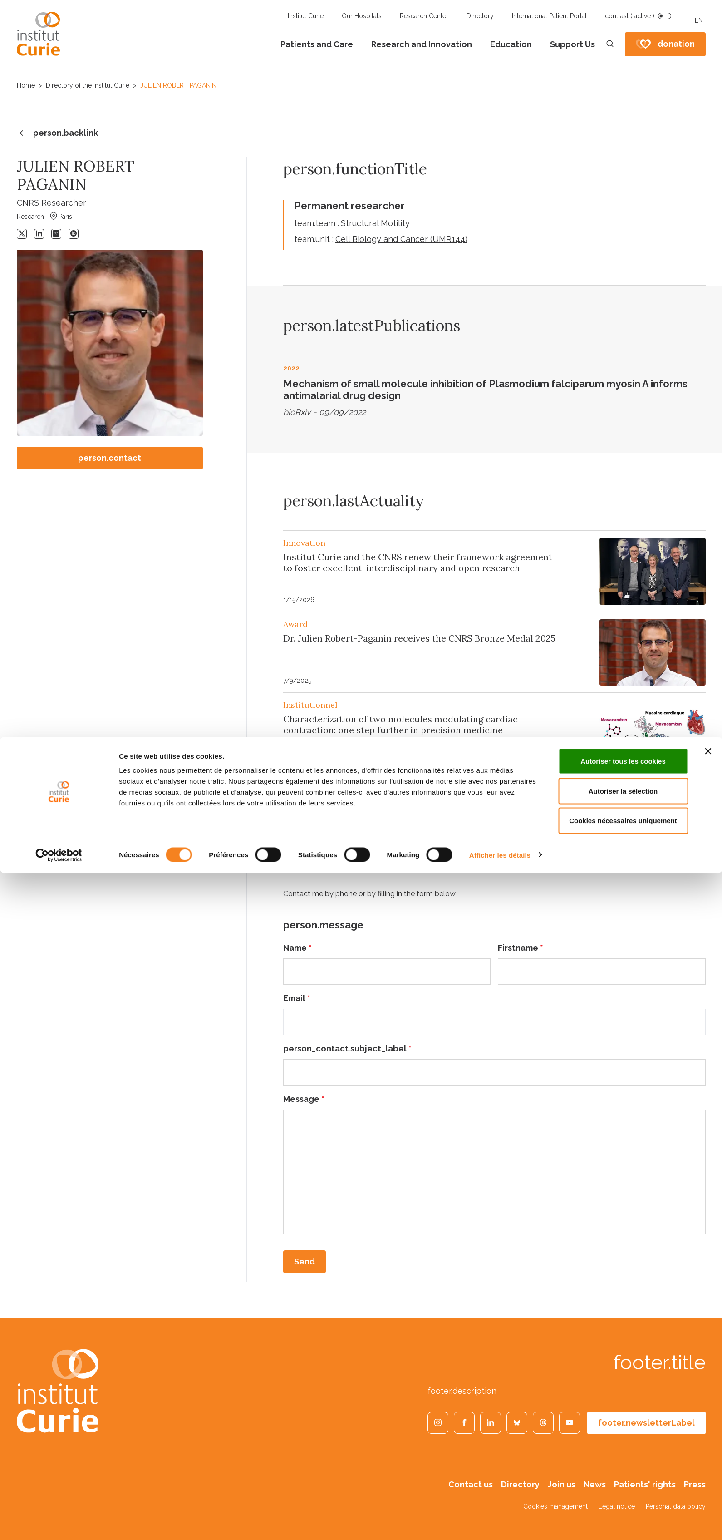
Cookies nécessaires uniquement (623, 1487)
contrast (629, 16)
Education (511, 44)
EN (699, 20)
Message (303, 1099)
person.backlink (57, 133)
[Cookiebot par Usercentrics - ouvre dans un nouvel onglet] (58, 1522)
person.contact (109, 458)
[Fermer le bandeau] (708, 1418)
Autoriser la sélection (623, 1458)
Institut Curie (306, 16)
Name (297, 948)
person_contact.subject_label (347, 1048)
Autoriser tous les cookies (623, 1428)
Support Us (572, 44)
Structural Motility (375, 223)
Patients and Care (316, 44)
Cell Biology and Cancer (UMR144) (401, 239)
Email (296, 998)
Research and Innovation (421, 44)
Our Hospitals (362, 16)
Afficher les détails (499, 1522)
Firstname (520, 948)
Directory (480, 16)
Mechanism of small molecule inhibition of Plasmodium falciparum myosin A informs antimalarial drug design (485, 389)
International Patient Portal (549, 16)
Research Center (424, 16)
